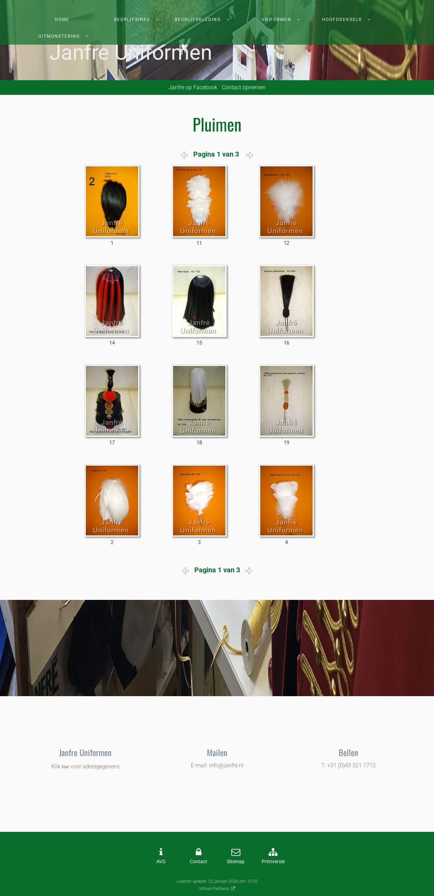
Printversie (273, 862)
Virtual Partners (214, 888)
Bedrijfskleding (198, 19)
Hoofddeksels (342, 19)
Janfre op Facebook (193, 87)
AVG (161, 862)
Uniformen (276, 19)
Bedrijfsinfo (132, 19)
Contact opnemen (243, 87)
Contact (198, 862)
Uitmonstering (59, 36)
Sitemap (236, 862)
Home (62, 19)
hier (65, 766)
